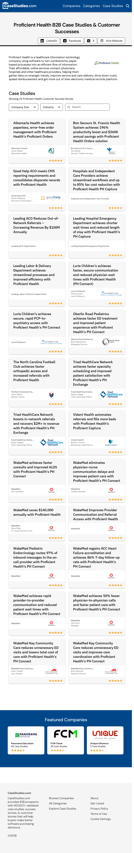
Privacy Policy (99, 808)
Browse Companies (61, 798)
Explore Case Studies (62, 808)
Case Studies (113, 6)
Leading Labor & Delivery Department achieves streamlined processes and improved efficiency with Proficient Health (33, 274)
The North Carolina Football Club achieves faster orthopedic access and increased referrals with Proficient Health (34, 371)
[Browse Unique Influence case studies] (105, 740)
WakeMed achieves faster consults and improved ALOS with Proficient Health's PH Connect (35, 469)
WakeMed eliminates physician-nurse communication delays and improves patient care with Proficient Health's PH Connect (96, 471)
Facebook (72, 41)
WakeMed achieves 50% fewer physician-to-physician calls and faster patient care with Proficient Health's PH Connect (96, 602)
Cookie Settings (100, 819)
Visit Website (111, 41)
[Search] (89, 107)
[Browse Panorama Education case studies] (26, 740)
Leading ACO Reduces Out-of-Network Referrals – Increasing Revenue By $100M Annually (36, 225)
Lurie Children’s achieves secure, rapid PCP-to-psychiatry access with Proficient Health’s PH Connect (36, 321)
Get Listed (97, 803)
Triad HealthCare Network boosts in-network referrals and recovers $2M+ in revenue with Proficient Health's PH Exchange (36, 423)
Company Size (23, 107)
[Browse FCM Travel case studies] (65, 740)
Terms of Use (98, 814)
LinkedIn (48, 41)
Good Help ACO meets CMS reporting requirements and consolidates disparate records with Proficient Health (36, 178)
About (94, 798)
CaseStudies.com (19, 793)
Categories (91, 6)
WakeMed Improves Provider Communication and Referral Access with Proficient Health (95, 514)
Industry (51, 107)
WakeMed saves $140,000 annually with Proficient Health (37, 512)
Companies (71, 6)
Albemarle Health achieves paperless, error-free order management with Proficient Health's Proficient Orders (35, 130)
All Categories (58, 803)
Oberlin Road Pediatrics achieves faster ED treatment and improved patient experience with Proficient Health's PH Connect (95, 323)
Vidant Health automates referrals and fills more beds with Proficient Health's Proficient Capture (94, 421)
